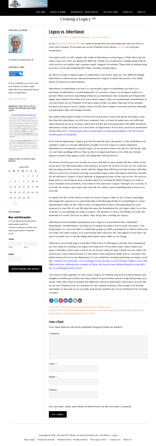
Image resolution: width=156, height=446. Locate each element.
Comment (54, 333)
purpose (77, 313)
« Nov (15, 203)
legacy (59, 313)
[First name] (15, 244)
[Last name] (30, 244)
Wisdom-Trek (103, 307)
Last (26, 247)
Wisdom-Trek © (28, 4)
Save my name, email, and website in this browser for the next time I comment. (90, 406)
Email (53, 376)
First (11, 247)
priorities (67, 313)
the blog (121, 47)
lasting (52, 313)
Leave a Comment (100, 37)
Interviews (76, 307)
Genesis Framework (88, 435)
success (85, 313)
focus (87, 310)
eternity (73, 310)
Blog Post (65, 307)
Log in (114, 435)
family (81, 310)
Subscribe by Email (17, 98)
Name (53, 363)
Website (53, 389)
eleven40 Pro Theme (66, 435)
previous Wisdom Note (68, 43)
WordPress (105, 435)
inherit (129, 310)
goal (117, 310)
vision (92, 313)
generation (104, 310)
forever (94, 310)
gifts (112, 310)
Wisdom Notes (89, 307)
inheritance (138, 310)
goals (122, 310)
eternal (65, 310)
